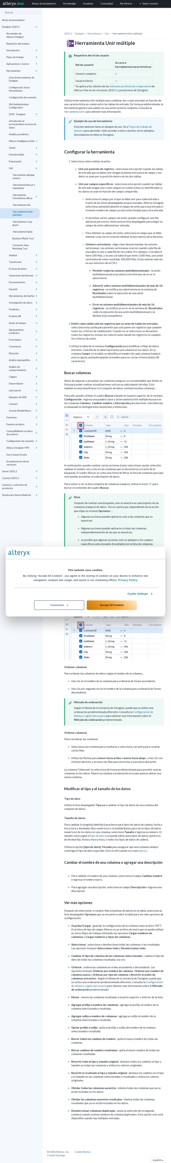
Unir (23, 168)
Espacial (23, 289)
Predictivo (23, 309)
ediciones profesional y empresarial (130, 86)
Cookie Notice (82, 1151)
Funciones (21, 417)
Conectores (23, 346)
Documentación (23, 282)
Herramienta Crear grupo (22, 223)
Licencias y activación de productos (19, 486)
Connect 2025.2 (19, 478)
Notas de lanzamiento (13, 20)
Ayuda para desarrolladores (19, 495)
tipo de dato (97, 835)
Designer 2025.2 (19, 26)
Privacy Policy (127, 580)
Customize (59, 605)
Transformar (23, 262)
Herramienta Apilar (22, 231)
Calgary (23, 376)
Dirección (23, 353)
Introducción (21, 50)
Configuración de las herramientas (19, 89)
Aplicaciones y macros (21, 63)
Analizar (23, 255)
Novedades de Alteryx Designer (15, 35)
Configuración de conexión (22, 97)
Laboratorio (23, 390)
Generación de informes (23, 275)
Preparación (23, 161)
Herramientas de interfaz (23, 295)
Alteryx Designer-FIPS (21, 447)
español (158, 1159)
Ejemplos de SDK (23, 397)
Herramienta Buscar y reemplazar (23, 186)
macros (142, 850)
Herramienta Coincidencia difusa (24, 197)
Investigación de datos (23, 302)
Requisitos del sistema (17, 43)
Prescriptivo (23, 339)
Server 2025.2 (19, 471)
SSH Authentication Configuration (19, 106)
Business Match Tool (23, 238)
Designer (79, 33)
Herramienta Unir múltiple (22, 213)
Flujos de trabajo (21, 57)
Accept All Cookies (112, 605)
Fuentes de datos (21, 424)
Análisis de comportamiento (23, 368)
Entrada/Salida (23, 154)
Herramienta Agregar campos (23, 176)
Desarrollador (23, 383)
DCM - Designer (23, 114)
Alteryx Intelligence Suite (23, 141)
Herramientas (21, 70)
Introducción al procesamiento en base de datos (22, 124)
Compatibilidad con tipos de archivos (21, 433)
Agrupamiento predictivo (23, 331)
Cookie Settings (138, 593)
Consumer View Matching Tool (20, 247)
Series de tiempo (23, 323)
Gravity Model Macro (23, 410)
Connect (23, 404)
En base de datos (23, 268)
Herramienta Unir (21, 204)
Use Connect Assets (16, 454)
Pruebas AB (23, 316)
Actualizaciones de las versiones (17, 463)
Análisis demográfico (23, 360)
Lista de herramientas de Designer (21, 79)
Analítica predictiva (19, 134)
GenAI (23, 147)
